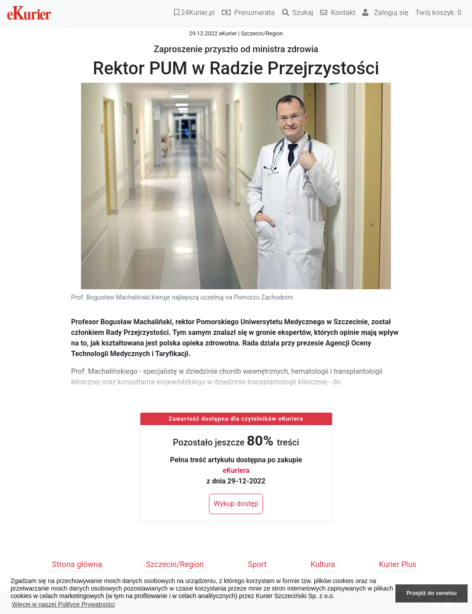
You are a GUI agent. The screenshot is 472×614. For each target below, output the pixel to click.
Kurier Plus (398, 564)
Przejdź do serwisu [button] (431, 593)
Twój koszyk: (438, 12)
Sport (257, 564)
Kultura (322, 564)
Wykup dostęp (236, 503)
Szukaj (297, 12)
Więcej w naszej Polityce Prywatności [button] (63, 604)
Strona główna (77, 564)
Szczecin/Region (175, 564)
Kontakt (337, 12)
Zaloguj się (385, 12)
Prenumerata (248, 12)
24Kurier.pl (194, 12)
